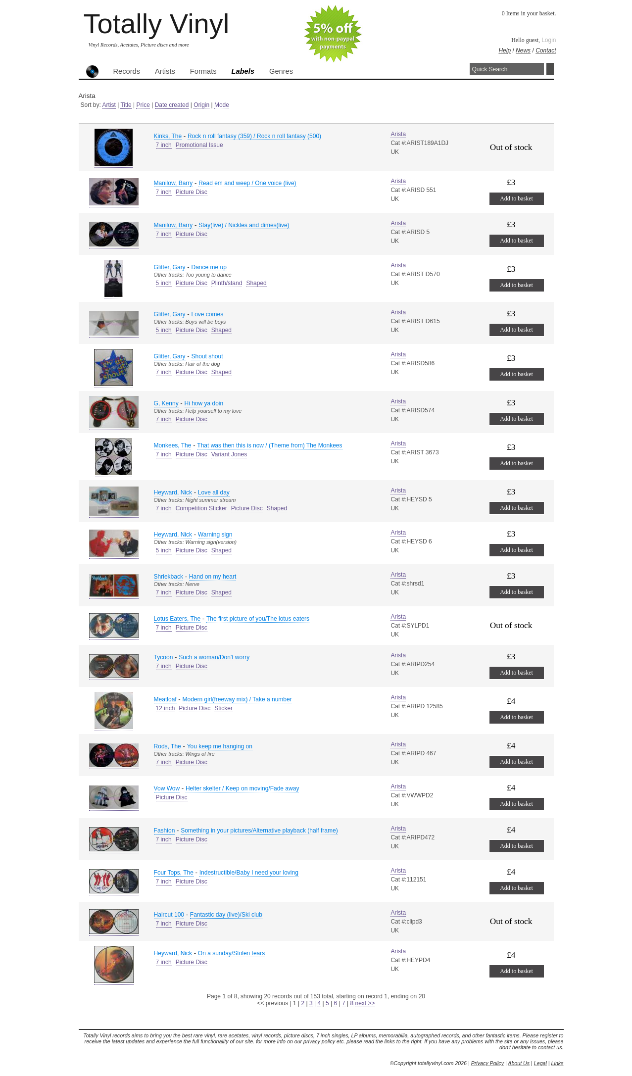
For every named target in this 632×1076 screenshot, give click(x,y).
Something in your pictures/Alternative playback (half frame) (259, 830)
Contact (545, 50)
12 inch (165, 708)
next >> (365, 1003)
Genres (281, 71)
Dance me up (208, 267)
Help (504, 50)
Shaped (256, 283)
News (523, 50)
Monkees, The (173, 445)
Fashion (164, 830)
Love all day (214, 492)
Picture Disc (191, 192)
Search (550, 69)
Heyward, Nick (173, 492)
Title (125, 104)
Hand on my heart (212, 576)
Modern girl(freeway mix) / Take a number (237, 699)
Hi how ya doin (204, 403)
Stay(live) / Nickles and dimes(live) (243, 225)
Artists (165, 71)
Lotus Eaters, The (177, 618)
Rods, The (167, 746)
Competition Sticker (201, 508)
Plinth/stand (227, 283)
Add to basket (516, 198)
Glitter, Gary (170, 267)
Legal (540, 1063)
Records (127, 71)
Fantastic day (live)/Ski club (226, 914)
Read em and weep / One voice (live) (247, 183)
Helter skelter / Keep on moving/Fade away (242, 788)
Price (142, 104)
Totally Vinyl (157, 23)
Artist (109, 104)
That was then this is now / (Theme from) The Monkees (269, 445)
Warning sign (215, 534)
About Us (519, 1063)
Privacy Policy (487, 1063)
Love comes (207, 314)
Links (557, 1063)
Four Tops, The (174, 872)
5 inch (164, 283)
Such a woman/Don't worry (214, 657)
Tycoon (163, 657)
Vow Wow (167, 788)
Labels (243, 71)
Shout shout (207, 356)
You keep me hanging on (219, 746)
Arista (398, 134)
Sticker (223, 708)
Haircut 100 (169, 914)
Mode (221, 104)
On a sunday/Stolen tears (231, 953)
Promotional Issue (199, 145)
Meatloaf (165, 699)
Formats (203, 71)
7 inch (164, 145)
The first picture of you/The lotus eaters (257, 618)
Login (548, 40)
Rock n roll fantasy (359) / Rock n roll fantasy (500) (254, 136)
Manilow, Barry (173, 183)
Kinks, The (168, 136)
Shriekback (168, 576)
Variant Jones (229, 454)
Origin (201, 104)
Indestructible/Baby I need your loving (248, 872)
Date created (172, 104)
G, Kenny (166, 403)
